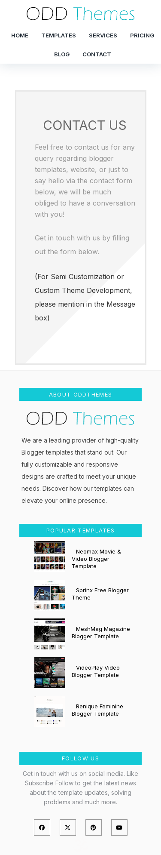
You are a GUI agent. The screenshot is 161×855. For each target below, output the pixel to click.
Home (19, 35)
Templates (58, 35)
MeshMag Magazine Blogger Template (101, 632)
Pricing (142, 35)
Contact (96, 54)
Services (103, 35)
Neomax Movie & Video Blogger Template (96, 558)
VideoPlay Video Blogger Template (96, 671)
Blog (62, 54)
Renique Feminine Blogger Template (97, 710)
